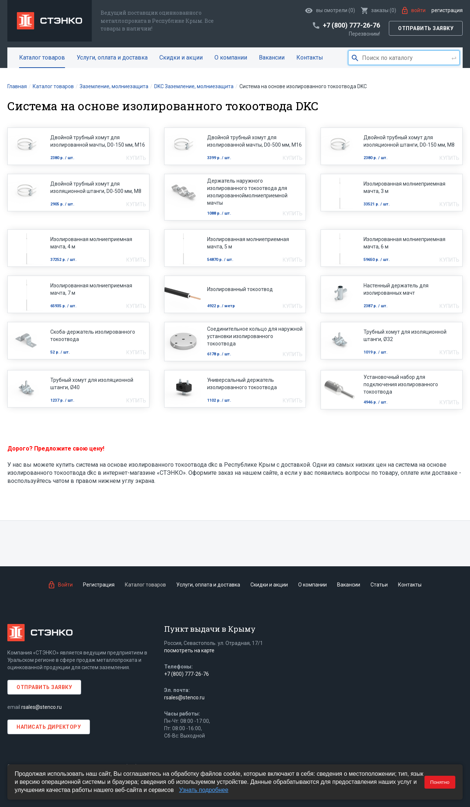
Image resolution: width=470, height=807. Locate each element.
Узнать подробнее (203, 790)
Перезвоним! (364, 34)
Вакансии (272, 57)
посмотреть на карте (189, 650)
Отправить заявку (425, 28)
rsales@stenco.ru (41, 707)
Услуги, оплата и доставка (112, 57)
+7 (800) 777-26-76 (186, 674)
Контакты (309, 57)
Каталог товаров (42, 57)
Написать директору (49, 727)
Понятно (439, 782)
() (378, 10)
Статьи (379, 585)
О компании (230, 57)
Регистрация (447, 10)
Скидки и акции (181, 57)
